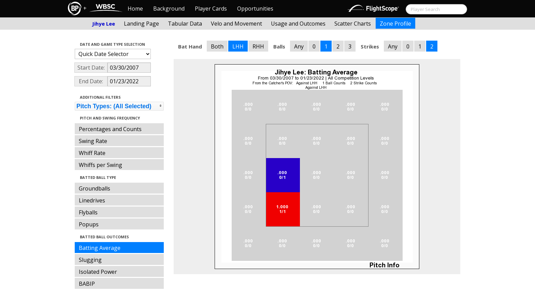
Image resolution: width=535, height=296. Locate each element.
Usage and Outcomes (298, 23)
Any (299, 46)
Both (217, 46)
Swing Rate (93, 141)
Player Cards (211, 8)
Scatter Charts (352, 23)
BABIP (87, 283)
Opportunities (255, 8)
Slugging (90, 260)
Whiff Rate (92, 153)
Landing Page (141, 23)
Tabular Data (185, 23)
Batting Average (99, 248)
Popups (89, 224)
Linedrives (92, 200)
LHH (238, 46)
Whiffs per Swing (100, 165)
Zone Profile (395, 23)
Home (135, 8)
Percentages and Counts (110, 129)
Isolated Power (98, 272)
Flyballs (88, 212)
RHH (258, 46)
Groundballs (94, 188)
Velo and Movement (236, 23)
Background (169, 8)
